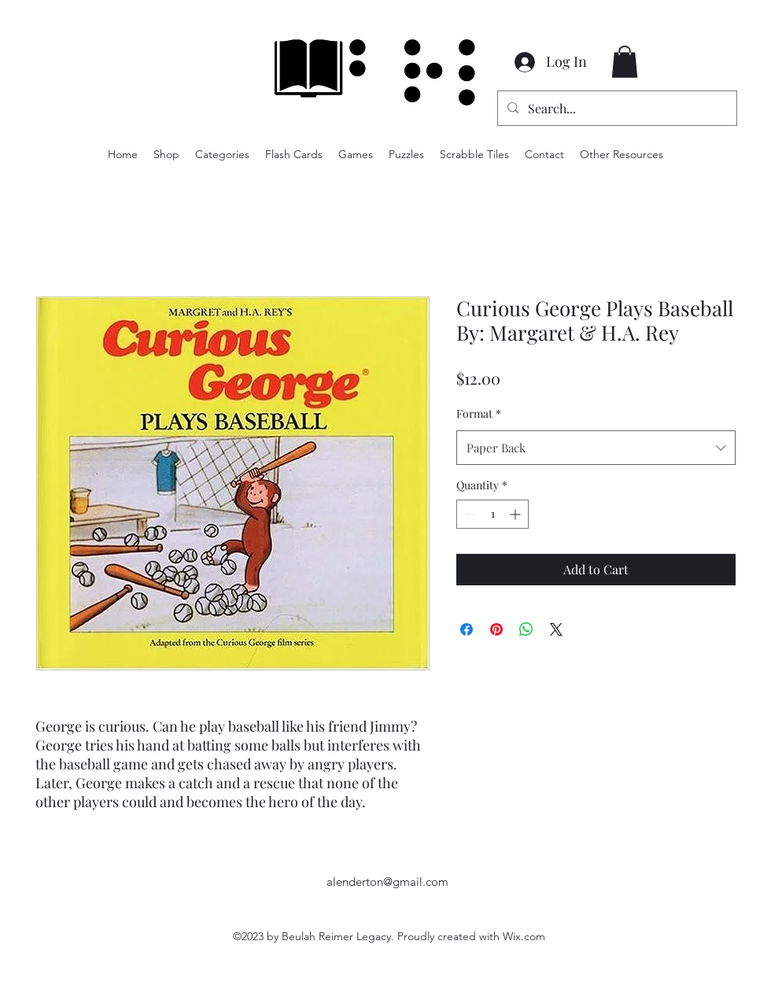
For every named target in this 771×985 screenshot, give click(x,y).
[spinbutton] (492, 514)
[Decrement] (468, 514)
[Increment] (516, 514)
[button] (624, 62)
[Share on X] (556, 629)
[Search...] (615, 108)
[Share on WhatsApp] (526, 629)
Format (478, 413)
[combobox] (596, 447)
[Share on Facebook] (466, 629)
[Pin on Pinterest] (496, 629)
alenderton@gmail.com (387, 881)
